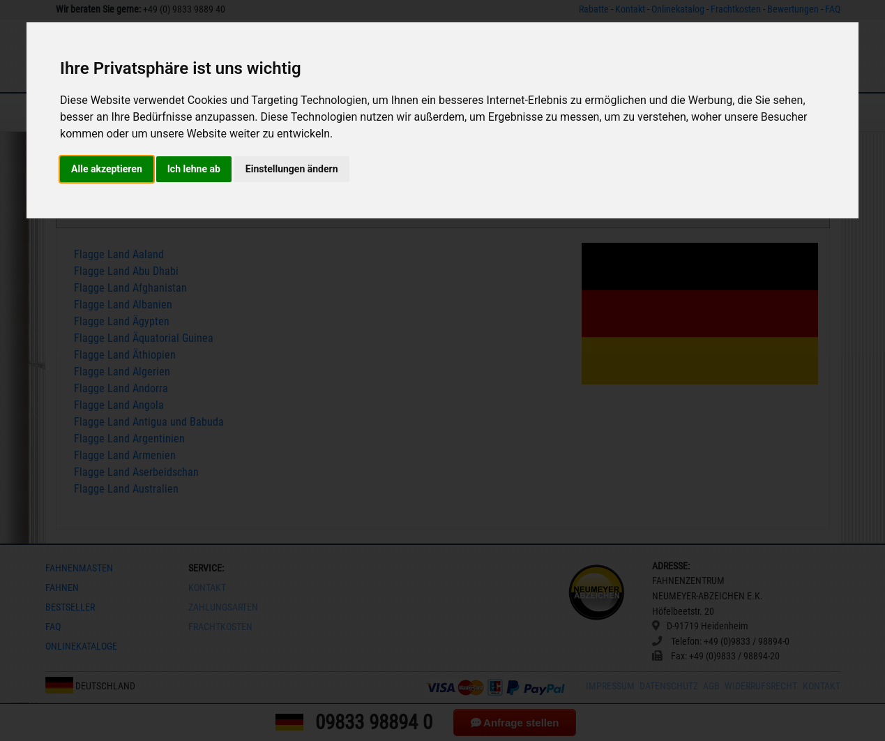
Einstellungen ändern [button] (291, 168)
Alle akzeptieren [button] (106, 168)
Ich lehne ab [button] (193, 168)
